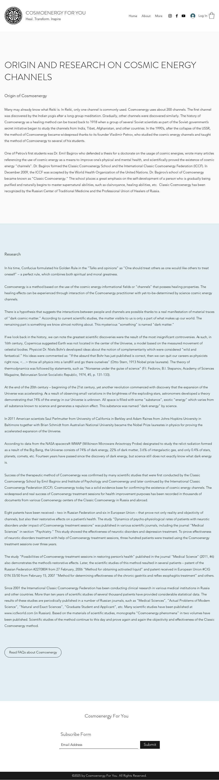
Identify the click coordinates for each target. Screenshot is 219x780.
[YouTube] (183, 16)
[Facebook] (177, 16)
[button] (211, 15)
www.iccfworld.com (18, 613)
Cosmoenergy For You (106, 715)
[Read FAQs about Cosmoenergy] (32, 652)
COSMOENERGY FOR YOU (56, 12)
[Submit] (150, 745)
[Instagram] (170, 16)
